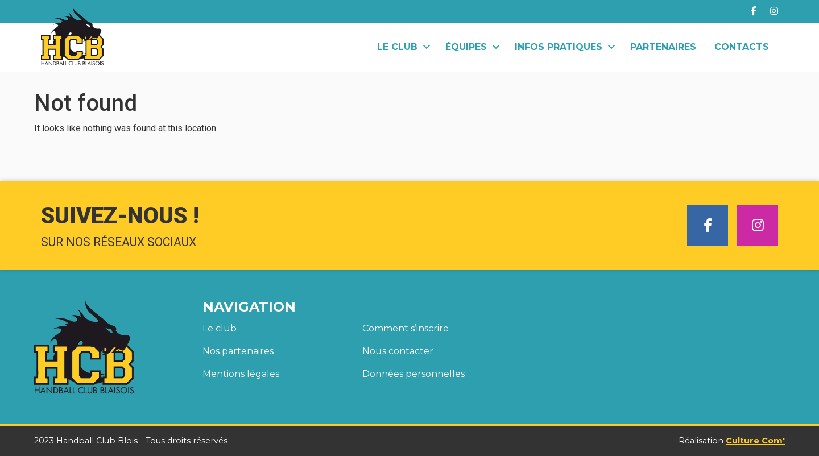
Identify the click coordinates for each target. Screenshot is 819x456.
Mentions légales (240, 373)
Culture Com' (755, 441)
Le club (219, 328)
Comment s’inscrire (405, 328)
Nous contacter (397, 351)
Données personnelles (413, 373)
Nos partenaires (238, 351)
